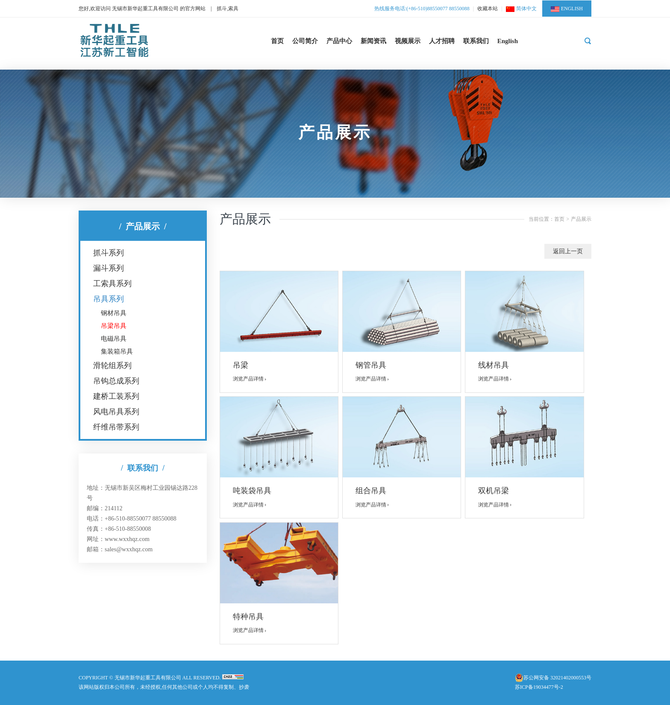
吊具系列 (108, 299)
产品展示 (581, 219)
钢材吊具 (113, 313)
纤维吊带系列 (116, 427)
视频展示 (407, 41)
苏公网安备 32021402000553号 (557, 678)
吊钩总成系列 (116, 381)
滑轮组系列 (112, 365)
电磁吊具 (113, 338)
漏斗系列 (108, 268)
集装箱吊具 (117, 351)
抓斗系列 (108, 253)
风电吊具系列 (116, 411)
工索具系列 (112, 283)
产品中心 (339, 41)
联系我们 (476, 41)
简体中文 (521, 9)
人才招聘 (442, 41)
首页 (277, 41)
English (507, 41)
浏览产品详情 (251, 379)
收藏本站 (487, 9)
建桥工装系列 (116, 396)
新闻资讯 (373, 41)
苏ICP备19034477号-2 (539, 687)
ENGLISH (567, 9)
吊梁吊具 (113, 325)
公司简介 (305, 41)
